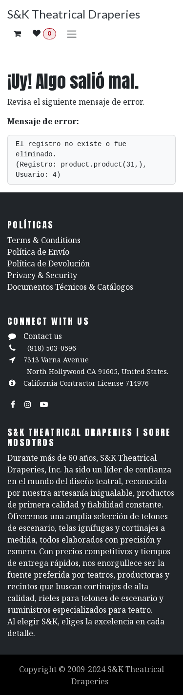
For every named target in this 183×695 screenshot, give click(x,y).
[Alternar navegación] (71, 33)
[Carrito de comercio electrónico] (17, 33)
